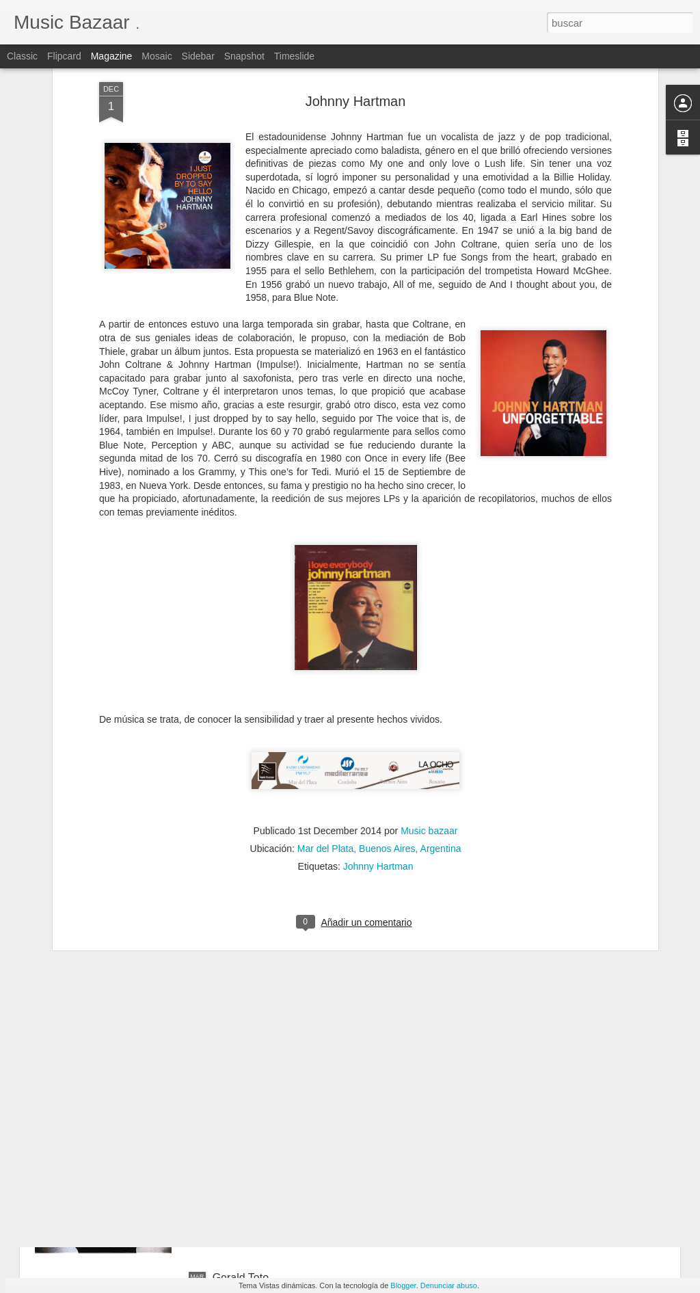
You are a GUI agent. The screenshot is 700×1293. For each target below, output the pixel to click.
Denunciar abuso (448, 1285)
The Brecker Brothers (265, 1122)
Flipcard (64, 56)
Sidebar (198, 56)
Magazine (112, 56)
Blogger (403, 1285)
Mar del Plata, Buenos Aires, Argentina (379, 694)
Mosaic (157, 56)
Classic (22, 56)
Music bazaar (429, 676)
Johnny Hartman (378, 711)
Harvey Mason (248, 967)
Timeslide (294, 56)
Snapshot (244, 56)
